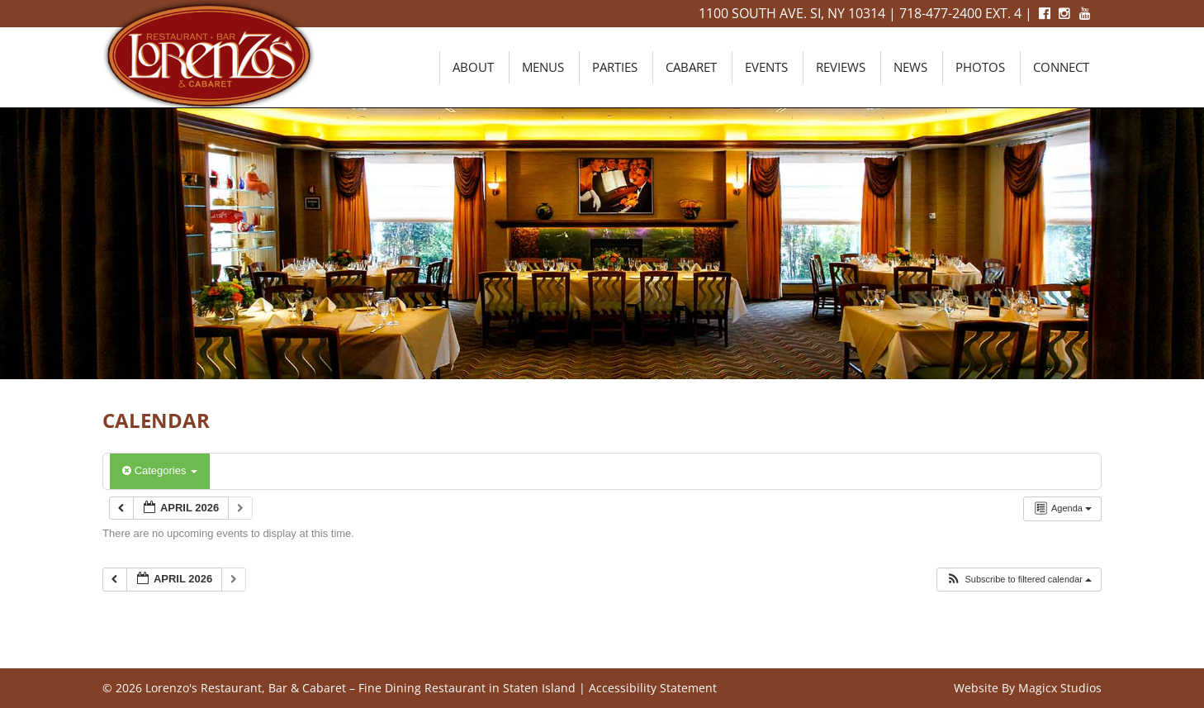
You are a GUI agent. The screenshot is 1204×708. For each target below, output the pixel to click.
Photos (980, 67)
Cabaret (691, 67)
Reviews (840, 67)
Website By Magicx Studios (1028, 688)
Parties (615, 67)
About (473, 67)
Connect (1061, 67)
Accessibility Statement (653, 688)
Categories (159, 470)
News (910, 67)
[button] (1018, 579)
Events (766, 67)
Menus (543, 67)
